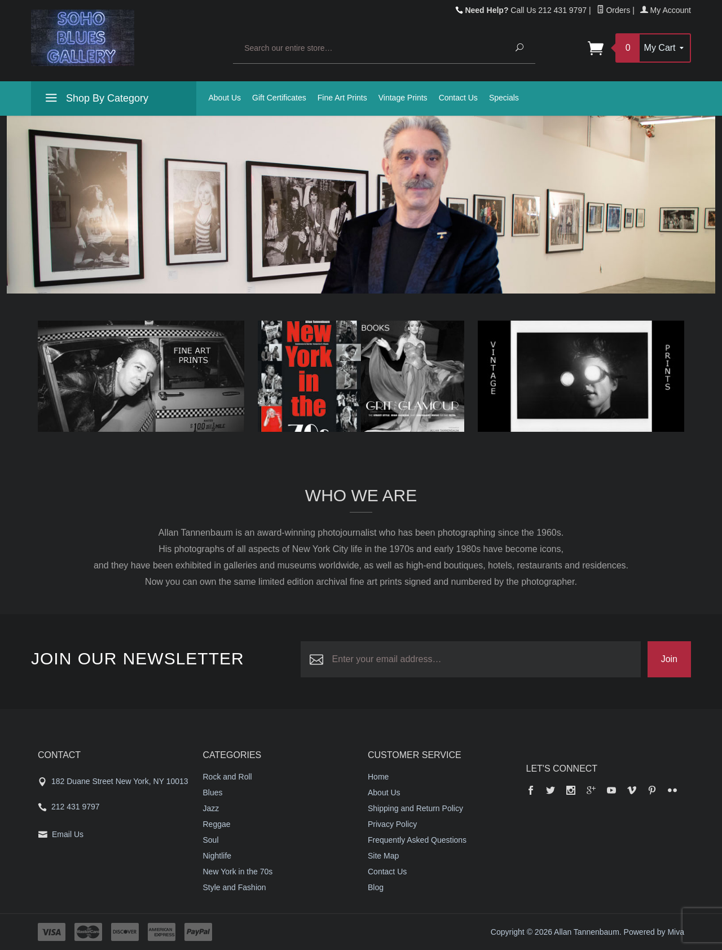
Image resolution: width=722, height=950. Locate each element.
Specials (504, 97)
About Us (225, 97)
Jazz (211, 808)
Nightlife (217, 855)
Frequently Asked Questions (417, 839)
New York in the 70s (238, 871)
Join (669, 659)
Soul (211, 839)
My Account (665, 10)
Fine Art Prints (342, 97)
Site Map (383, 855)
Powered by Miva (654, 931)
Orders (614, 10)
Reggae (217, 824)
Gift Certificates (279, 97)
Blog (376, 887)
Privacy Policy (392, 824)
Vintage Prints (403, 97)
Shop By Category (95, 100)
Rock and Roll (227, 776)
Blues (213, 792)
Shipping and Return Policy (415, 808)
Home (378, 776)
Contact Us (458, 97)
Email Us (67, 834)
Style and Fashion (234, 887)
